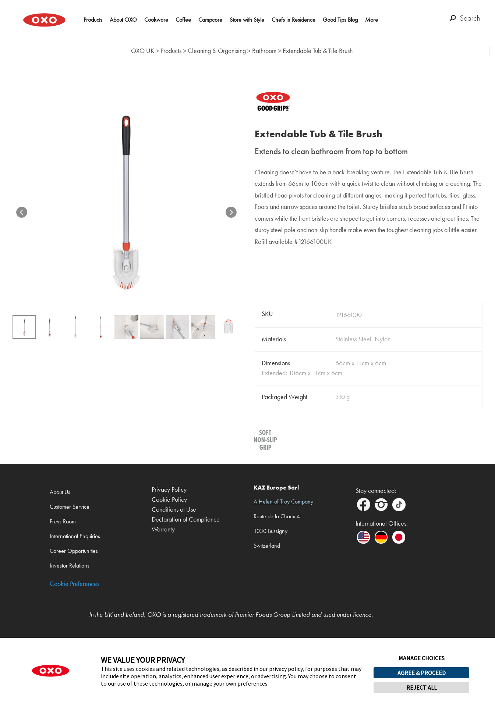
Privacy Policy (169, 490)
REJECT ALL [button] (421, 687)
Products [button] (93, 19)
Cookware (156, 19)
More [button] (371, 19)
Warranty (163, 529)
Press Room (63, 521)
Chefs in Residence (293, 19)
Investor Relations (69, 565)
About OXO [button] (123, 19)
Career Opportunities (74, 551)
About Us (60, 492)
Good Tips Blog (340, 19)
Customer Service (69, 507)
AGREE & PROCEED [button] (421, 672)
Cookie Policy (169, 500)
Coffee (183, 19)
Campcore (210, 19)
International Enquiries (75, 536)
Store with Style (247, 19)
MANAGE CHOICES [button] (422, 658)
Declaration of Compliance (186, 519)
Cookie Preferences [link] (74, 584)
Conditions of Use (174, 509)
